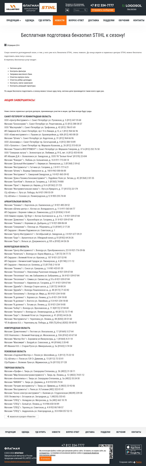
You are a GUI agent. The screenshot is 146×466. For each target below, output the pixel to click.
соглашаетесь (44, 453)
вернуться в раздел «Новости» (21, 416)
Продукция (13, 20)
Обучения (124, 20)
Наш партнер (131, 9)
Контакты (136, 432)
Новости (59, 20)
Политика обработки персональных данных (17, 461)
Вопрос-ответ (76, 20)
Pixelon (139, 462)
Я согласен (45, 459)
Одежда (29, 20)
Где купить (45, 20)
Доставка (93, 20)
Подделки (108, 20)
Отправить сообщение (102, 10)
